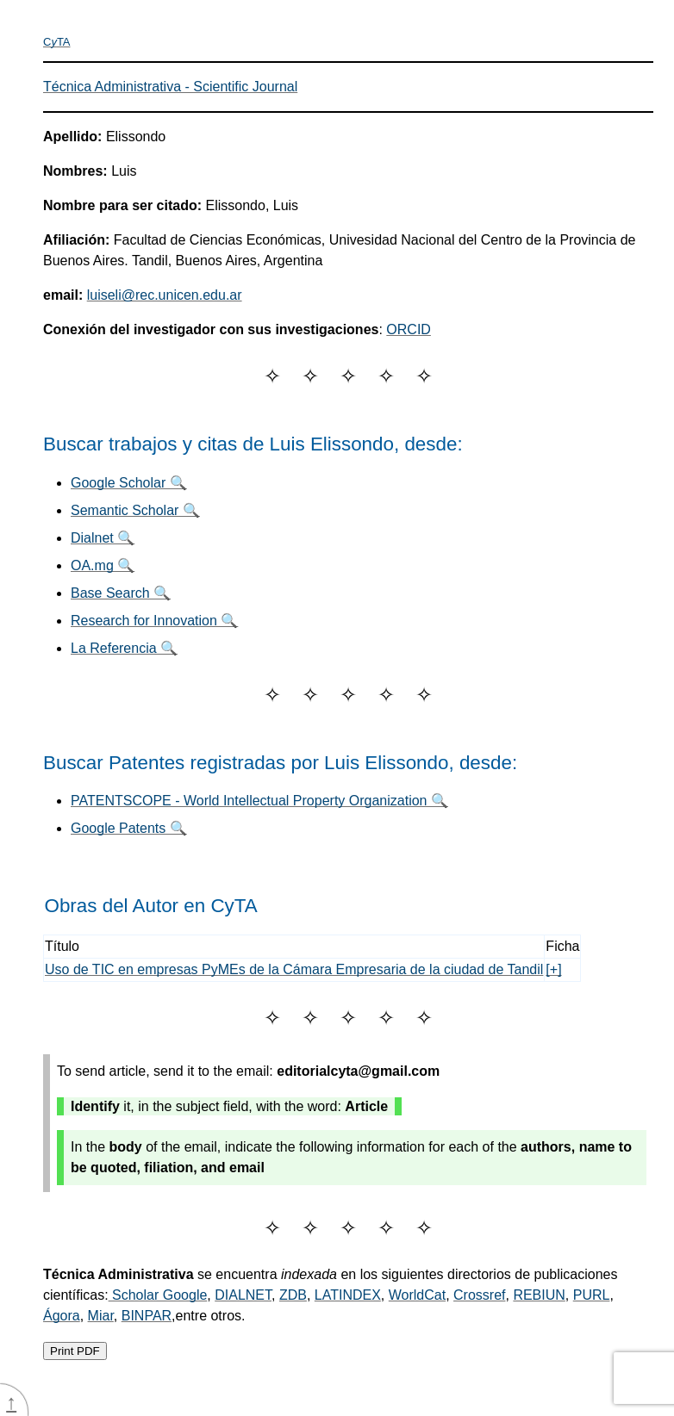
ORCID (408, 329)
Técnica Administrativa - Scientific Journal (170, 86)
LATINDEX (348, 1295)
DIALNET (243, 1295)
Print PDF (75, 1351)
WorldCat (417, 1295)
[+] (553, 969)
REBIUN (539, 1295)
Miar (101, 1315)
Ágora (61, 1315)
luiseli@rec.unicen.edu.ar (164, 295)
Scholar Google (158, 1295)
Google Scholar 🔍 (129, 482)
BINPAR (147, 1315)
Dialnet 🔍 (102, 538)
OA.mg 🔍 (102, 565)
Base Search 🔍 (121, 593)
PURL (591, 1295)
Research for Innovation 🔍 (154, 620)
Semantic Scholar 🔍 (135, 510)
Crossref (479, 1295)
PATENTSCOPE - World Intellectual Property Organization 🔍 (259, 800)
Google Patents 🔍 (129, 828)
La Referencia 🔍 (124, 648)
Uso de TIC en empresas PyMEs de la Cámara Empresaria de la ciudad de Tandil (294, 969)
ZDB (293, 1295)
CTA (57, 41)
